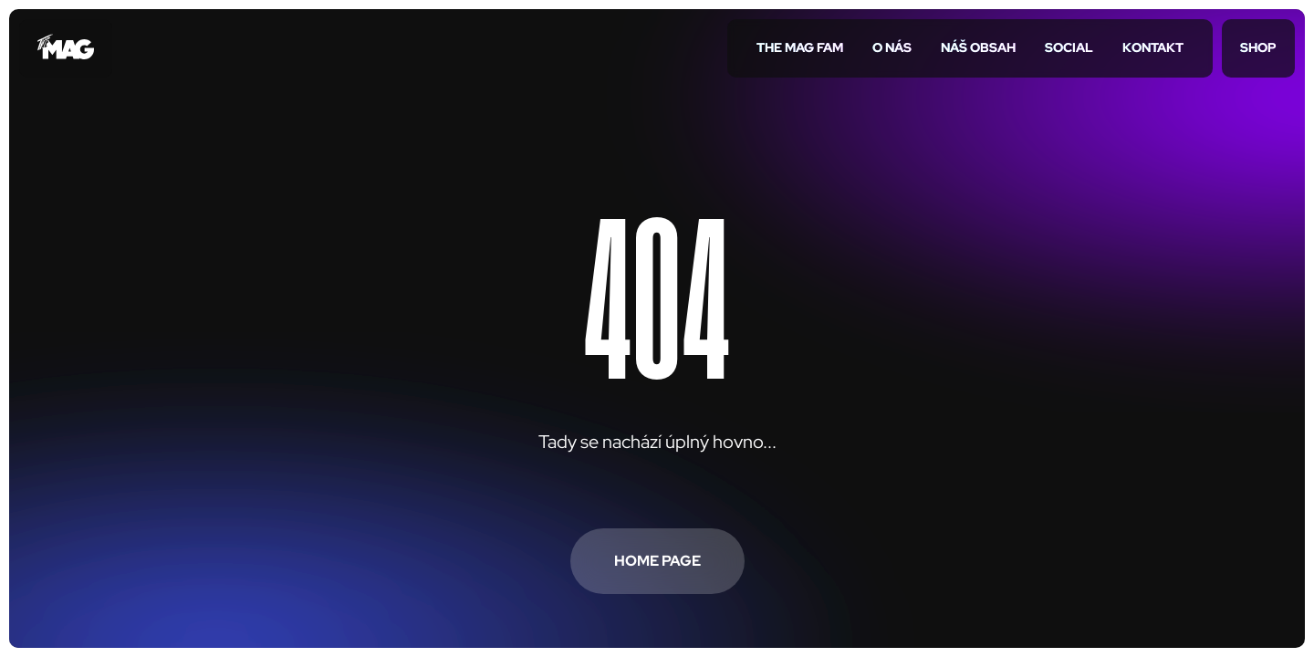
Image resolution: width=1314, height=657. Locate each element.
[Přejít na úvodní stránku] (65, 48)
